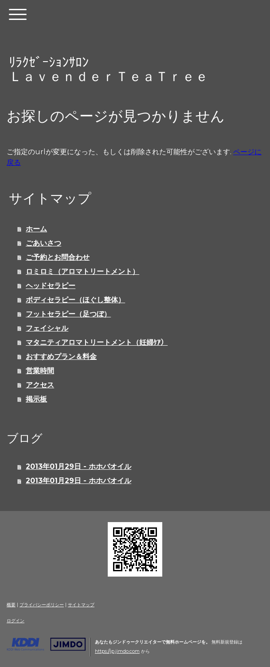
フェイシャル (47, 328)
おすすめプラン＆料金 (61, 356)
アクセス (40, 385)
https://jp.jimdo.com (117, 651)
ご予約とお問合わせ (58, 257)
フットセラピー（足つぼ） (68, 314)
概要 (11, 605)
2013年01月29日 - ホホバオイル (78, 466)
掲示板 (36, 399)
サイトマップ (81, 605)
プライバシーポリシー (42, 605)
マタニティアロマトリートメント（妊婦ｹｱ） (97, 342)
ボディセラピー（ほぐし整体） (75, 300)
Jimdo (46, 644)
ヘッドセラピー (50, 285)
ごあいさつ (43, 243)
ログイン (15, 621)
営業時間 (40, 371)
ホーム (36, 229)
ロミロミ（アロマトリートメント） (82, 271)
